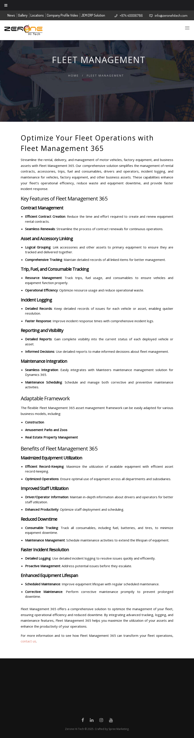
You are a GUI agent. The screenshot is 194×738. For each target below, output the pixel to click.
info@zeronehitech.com (171, 15)
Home (73, 75)
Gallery (22, 15)
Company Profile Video (62, 15)
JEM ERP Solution (93, 15)
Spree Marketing (119, 729)
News (11, 15)
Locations (37, 15)
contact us (28, 641)
